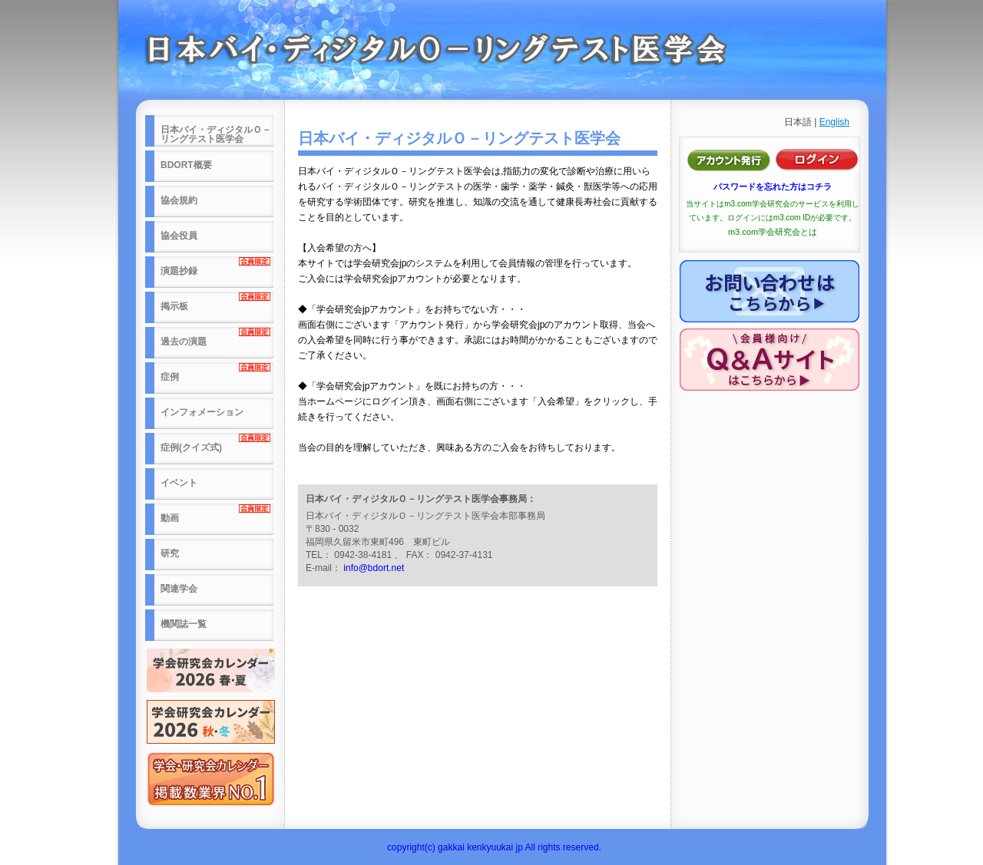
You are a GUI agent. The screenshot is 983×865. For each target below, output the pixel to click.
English (834, 122)
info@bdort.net (373, 568)
